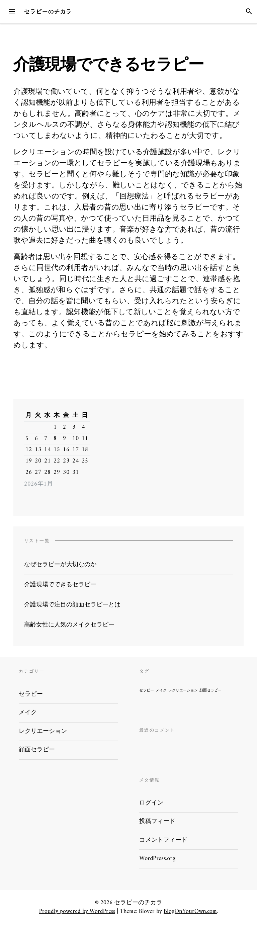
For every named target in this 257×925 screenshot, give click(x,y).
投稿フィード (157, 821)
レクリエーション (43, 731)
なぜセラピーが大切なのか (60, 565)
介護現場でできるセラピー (60, 585)
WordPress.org (157, 858)
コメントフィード (163, 840)
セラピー (31, 694)
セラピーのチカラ (48, 11)
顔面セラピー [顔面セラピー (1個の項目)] (210, 690)
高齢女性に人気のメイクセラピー (69, 625)
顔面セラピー (37, 750)
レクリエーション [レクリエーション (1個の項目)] (183, 690)
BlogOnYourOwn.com (190, 911)
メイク (28, 712)
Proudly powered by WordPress (77, 911)
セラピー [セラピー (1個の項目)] (146, 690)
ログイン (151, 803)
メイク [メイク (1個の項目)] (161, 690)
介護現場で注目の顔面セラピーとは (72, 605)
